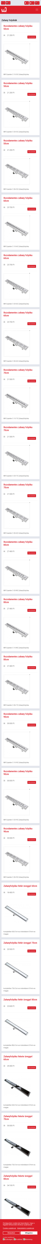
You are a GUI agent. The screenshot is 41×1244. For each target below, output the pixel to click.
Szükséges (9, 1239)
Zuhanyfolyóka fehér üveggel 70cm (20, 942)
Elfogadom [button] (29, 1233)
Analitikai (19, 1239)
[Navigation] (37, 10)
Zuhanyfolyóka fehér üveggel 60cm (20, 886)
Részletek (31, 37)
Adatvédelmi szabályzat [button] (25, 1228)
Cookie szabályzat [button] (9, 1228)
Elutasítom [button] (11, 1233)
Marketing (28, 1239)
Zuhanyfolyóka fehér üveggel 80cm (20, 999)
